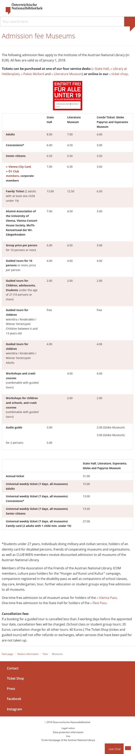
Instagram (14, 709)
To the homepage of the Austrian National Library (68, 740)
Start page (7, 654)
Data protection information (68, 732)
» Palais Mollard (32, 74)
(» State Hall (100, 69)
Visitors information (28, 654)
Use (68, 736)
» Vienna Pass (107, 598)
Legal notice (68, 728)
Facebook (14, 699)
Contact (12, 668)
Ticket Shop (15, 678)
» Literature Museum (66, 74)
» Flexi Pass (98, 603)
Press (11, 689)
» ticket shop (118, 74)
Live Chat (115, 749)
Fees (45, 654)
